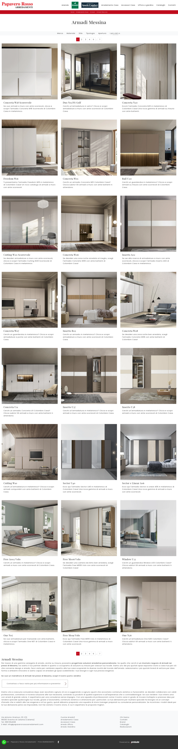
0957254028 (10, 722)
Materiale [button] (71, 33)
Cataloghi (160, 5)
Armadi (92, 12)
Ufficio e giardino (145, 5)
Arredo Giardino (68, 727)
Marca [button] (60, 33)
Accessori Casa (128, 5)
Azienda (65, 5)
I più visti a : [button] (115, 33)
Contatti (172, 5)
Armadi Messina (102, 12)
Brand (122, 722)
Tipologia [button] (90, 33)
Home (72, 12)
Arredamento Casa (109, 5)
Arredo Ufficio (67, 724)
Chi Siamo (124, 717)
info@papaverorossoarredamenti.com (25, 724)
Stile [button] (81, 33)
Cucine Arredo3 (68, 717)
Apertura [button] (102, 33)
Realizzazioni (126, 727)
